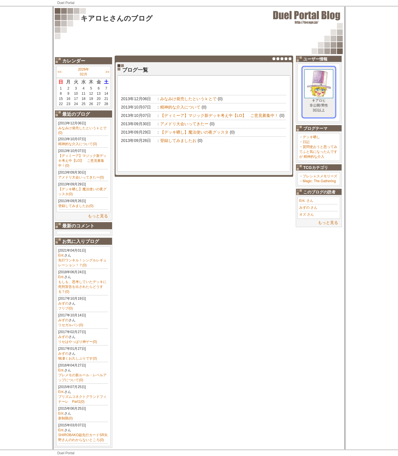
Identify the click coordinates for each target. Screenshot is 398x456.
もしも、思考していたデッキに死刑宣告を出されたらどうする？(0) (82, 287)
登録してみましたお (178, 140)
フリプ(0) (65, 308)
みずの (63, 303)
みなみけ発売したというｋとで (188, 98)
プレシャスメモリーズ (320, 176)
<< (60, 72)
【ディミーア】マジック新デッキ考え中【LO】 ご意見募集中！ (219, 115)
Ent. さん (306, 201)
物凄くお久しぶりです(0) (77, 358)
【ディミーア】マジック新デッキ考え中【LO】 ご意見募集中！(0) (82, 161)
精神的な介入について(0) (77, 144)
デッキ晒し (311, 137)
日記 (306, 142)
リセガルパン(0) (70, 325)
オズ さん (306, 214)
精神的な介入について (180, 107)
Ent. (61, 255)
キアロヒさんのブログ (117, 18)
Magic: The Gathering (319, 181)
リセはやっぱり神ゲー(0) (77, 342)
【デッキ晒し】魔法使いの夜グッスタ (194, 132)
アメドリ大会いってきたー (184, 123)
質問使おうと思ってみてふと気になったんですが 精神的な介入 (318, 152)
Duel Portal (65, 3)
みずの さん (308, 208)
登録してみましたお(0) (76, 206)
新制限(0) (65, 418)
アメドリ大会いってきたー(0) (81, 177)
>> (107, 72)
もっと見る (98, 216)
